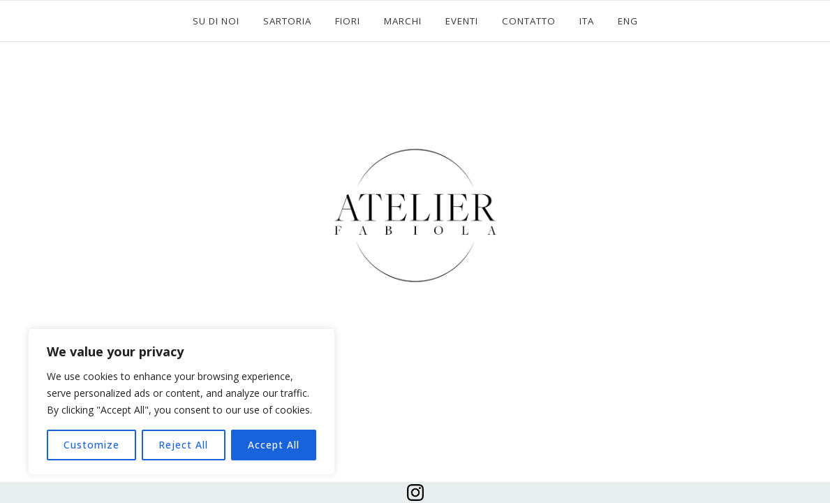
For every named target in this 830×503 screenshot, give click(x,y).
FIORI (347, 21)
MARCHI (403, 21)
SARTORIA (287, 21)
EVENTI (461, 21)
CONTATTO (529, 21)
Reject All (183, 444)
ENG (628, 21)
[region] (181, 401)
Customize (91, 444)
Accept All (273, 444)
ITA (586, 21)
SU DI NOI (216, 21)
